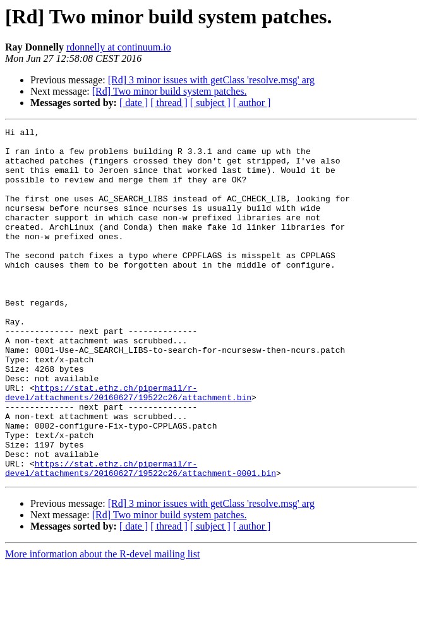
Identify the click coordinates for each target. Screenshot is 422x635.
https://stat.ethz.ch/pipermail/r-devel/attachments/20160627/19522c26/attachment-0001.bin (140, 537)
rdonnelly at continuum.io (118, 47)
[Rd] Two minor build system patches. (169, 91)
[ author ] (252, 102)
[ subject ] (210, 102)
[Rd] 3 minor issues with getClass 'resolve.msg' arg (211, 79)
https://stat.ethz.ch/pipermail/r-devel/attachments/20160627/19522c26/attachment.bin (128, 446)
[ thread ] (169, 102)
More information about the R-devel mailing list (102, 624)
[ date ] (133, 102)
